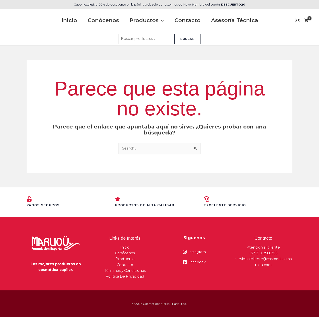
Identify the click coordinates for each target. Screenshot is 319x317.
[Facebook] (194, 262)
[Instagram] (194, 252)
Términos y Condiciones (125, 270)
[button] (161, 20)
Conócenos (103, 20)
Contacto (187, 20)
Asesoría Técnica (234, 20)
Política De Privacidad (125, 276)
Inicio (69, 20)
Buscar (187, 39)
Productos (147, 20)
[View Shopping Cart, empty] (301, 20)
